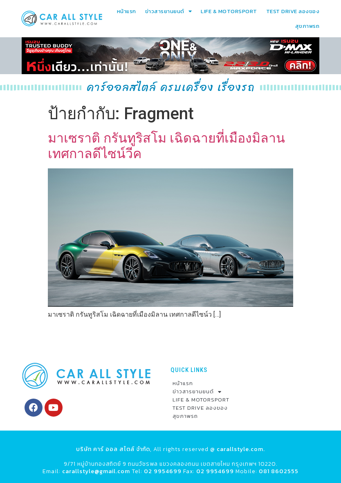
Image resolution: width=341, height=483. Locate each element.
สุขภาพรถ (307, 26)
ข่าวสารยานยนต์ (168, 11)
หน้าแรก (126, 11)
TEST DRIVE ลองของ (293, 11)
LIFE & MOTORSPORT (229, 11)
